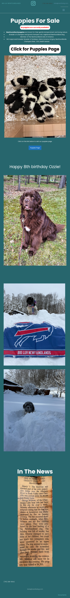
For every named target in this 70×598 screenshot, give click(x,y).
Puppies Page (35, 148)
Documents (62, 595)
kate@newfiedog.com (61, 3)
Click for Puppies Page (35, 49)
